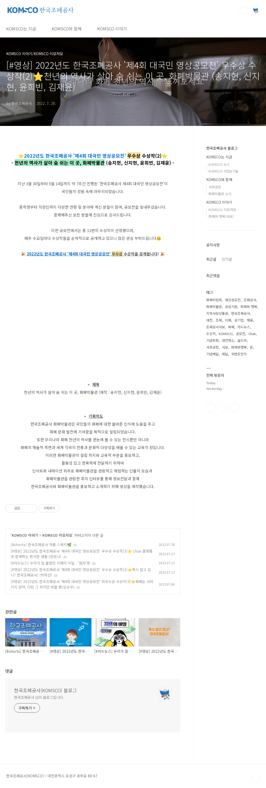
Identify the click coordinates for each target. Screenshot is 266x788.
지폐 (228, 320)
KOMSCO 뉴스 (219, 164)
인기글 (227, 259)
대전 (209, 320)
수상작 (211, 333)
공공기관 (231, 306)
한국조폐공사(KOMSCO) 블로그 (45, 690)
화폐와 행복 (249, 306)
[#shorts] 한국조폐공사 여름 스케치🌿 (41, 544)
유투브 (235, 407)
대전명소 (228, 340)
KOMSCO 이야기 (112, 28)
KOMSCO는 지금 (21, 28)
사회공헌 (215, 186)
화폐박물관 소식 (220, 193)
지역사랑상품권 (217, 313)
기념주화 (212, 340)
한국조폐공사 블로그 (222, 148)
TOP (255, 778)
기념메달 (212, 353)
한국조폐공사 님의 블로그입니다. (39, 697)
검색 (244, 10)
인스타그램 (223, 407)
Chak (252, 333)
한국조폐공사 (240, 313)
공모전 (240, 333)
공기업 (239, 320)
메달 (225, 353)
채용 (250, 320)
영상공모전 (233, 299)
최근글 (211, 259)
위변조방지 (239, 353)
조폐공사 (250, 299)
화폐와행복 (239, 347)
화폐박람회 (214, 299)
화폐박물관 (214, 306)
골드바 (242, 340)
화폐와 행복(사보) (221, 216)
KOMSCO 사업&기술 (223, 171)
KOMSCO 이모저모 (57, 535)
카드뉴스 (243, 326)
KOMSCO (226, 333)
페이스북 (211, 407)
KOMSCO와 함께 (67, 28)
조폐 (219, 320)
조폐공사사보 (215, 326)
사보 (225, 347)
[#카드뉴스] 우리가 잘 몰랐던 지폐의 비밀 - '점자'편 (50, 563)
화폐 (231, 326)
